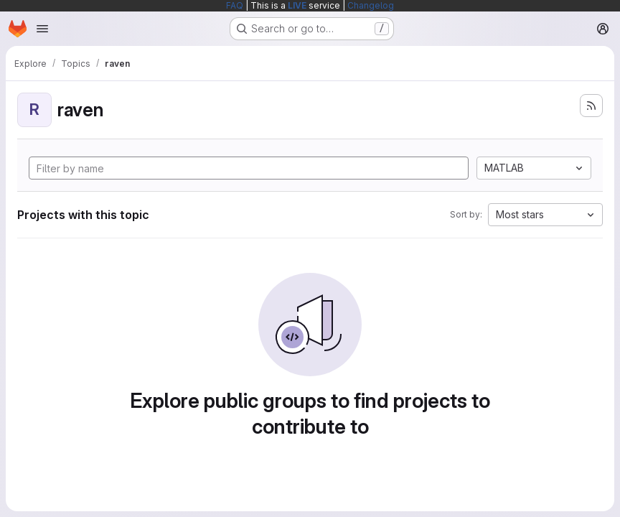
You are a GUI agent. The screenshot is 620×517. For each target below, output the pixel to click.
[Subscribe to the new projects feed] (591, 105)
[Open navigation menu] (42, 28)
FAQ (234, 5)
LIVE (297, 5)
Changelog (370, 5)
